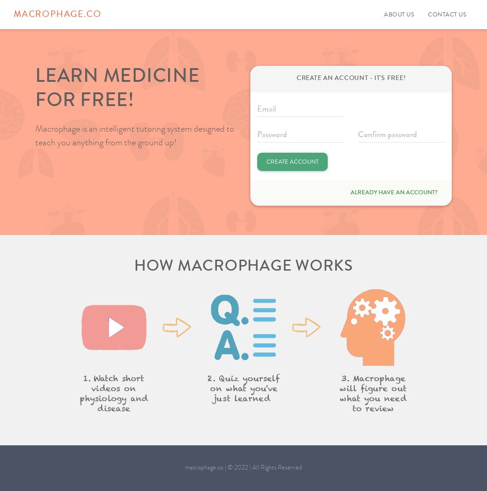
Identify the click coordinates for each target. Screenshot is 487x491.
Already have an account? (394, 193)
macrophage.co (57, 15)
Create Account (292, 162)
